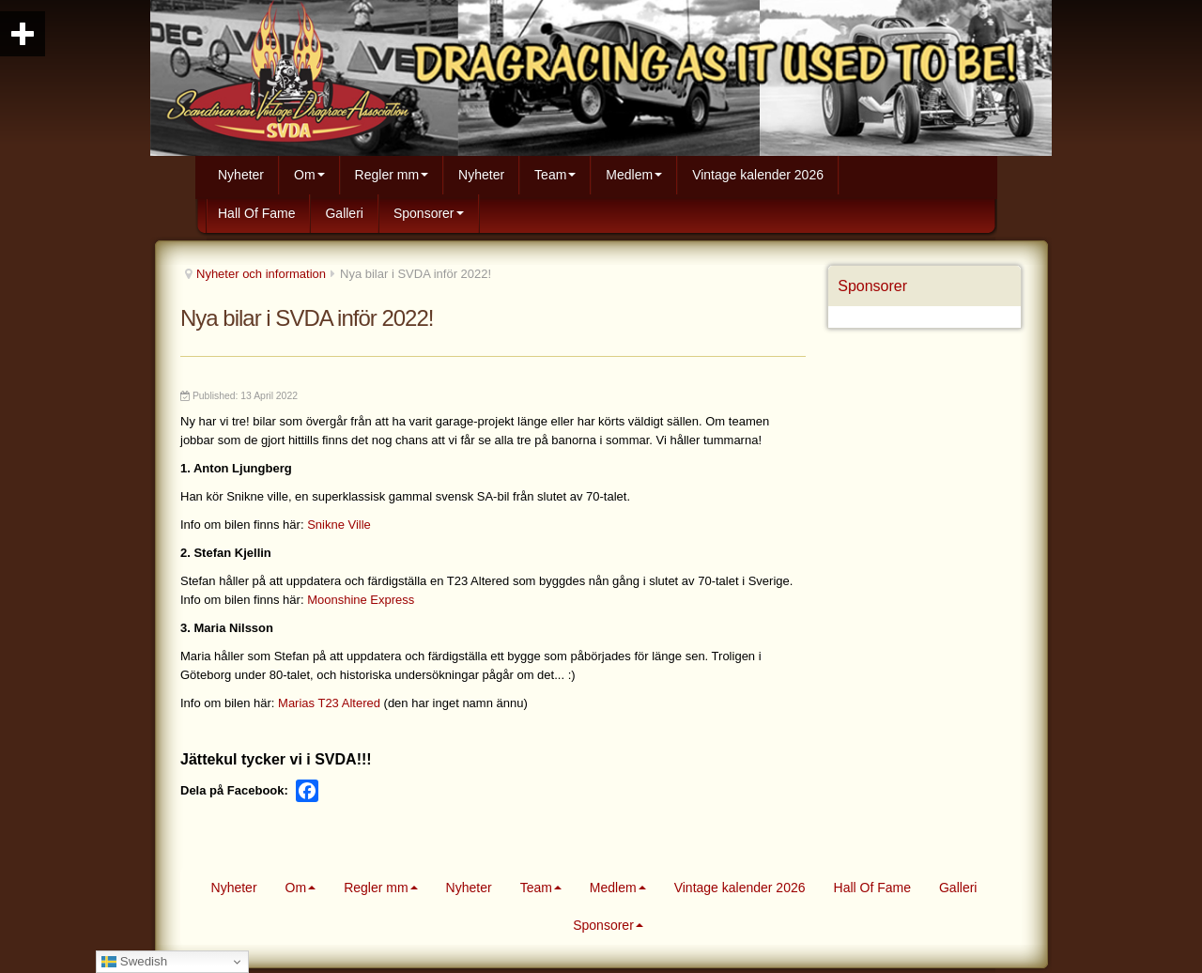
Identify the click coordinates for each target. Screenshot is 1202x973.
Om (309, 174)
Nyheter (241, 174)
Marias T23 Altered (329, 703)
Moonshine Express (360, 600)
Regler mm (391, 174)
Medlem (634, 174)
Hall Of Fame (256, 213)
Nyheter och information (261, 274)
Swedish (134, 961)
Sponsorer (428, 213)
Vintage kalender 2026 (758, 174)
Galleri (343, 213)
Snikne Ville (339, 524)
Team (555, 174)
